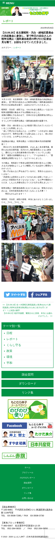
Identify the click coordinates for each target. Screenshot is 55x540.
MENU (7, 3)
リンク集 (27, 392)
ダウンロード (27, 383)
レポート (17, 47)
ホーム (27, 467)
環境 (9, 356)
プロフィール (27, 472)
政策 (9, 350)
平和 (9, 362)
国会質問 (27, 374)
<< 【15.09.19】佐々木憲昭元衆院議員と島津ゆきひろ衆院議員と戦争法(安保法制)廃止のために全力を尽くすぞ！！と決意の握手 (27, 307)
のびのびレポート (27, 478)
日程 (9, 333)
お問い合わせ (27, 498)
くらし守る (13, 345)
